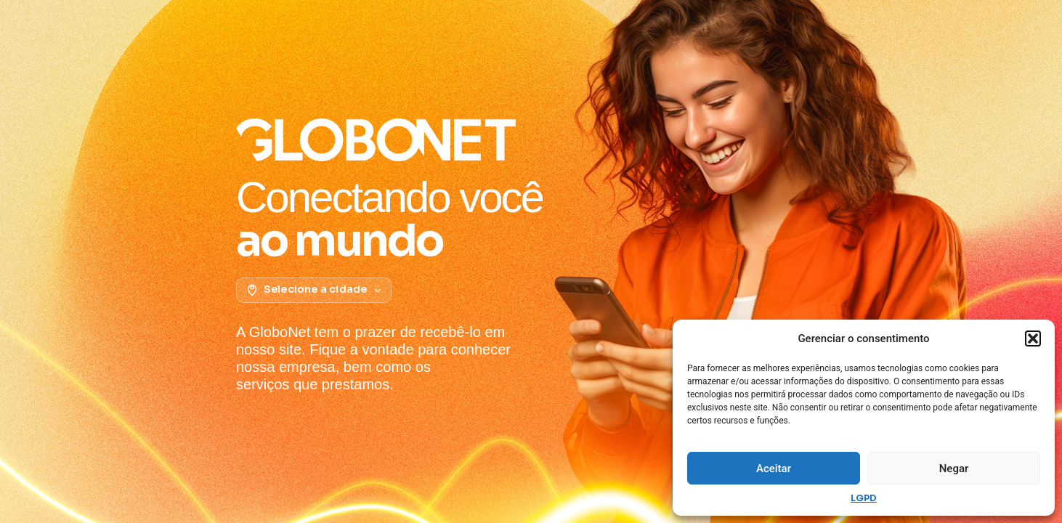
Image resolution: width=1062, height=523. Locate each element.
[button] (1033, 338)
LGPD (864, 497)
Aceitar (773, 468)
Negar (954, 468)
